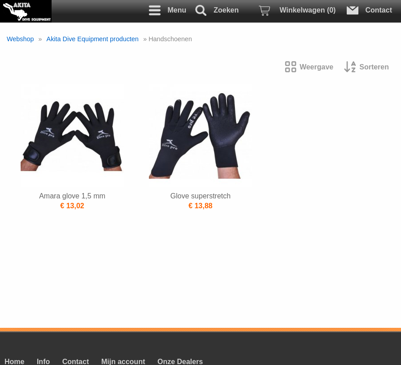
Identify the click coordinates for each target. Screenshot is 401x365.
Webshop (20, 39)
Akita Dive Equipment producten (93, 39)
